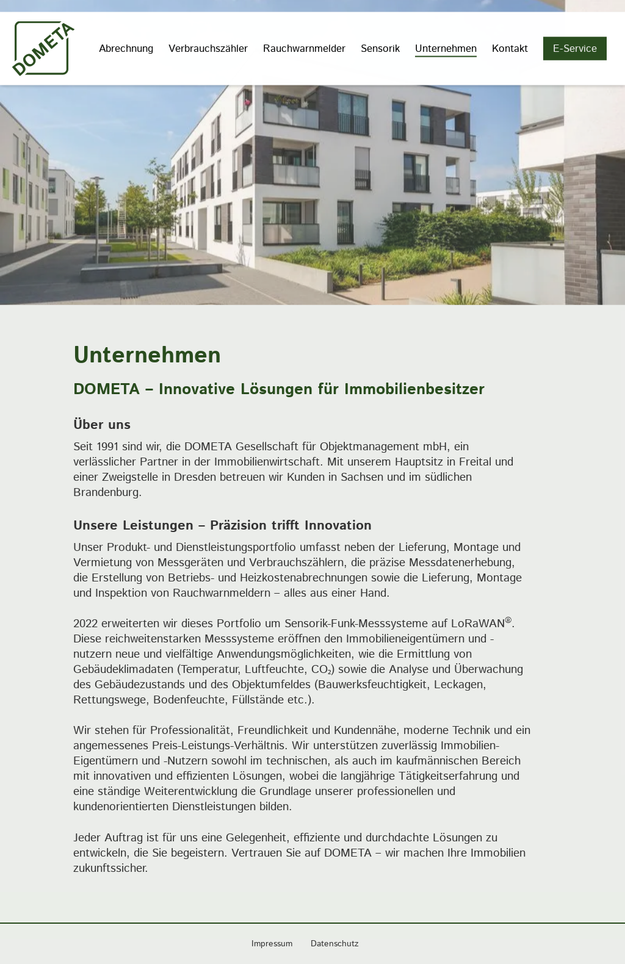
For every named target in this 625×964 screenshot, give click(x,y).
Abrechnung (126, 47)
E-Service (575, 47)
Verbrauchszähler (208, 47)
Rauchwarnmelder (304, 47)
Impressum (271, 944)
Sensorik (380, 47)
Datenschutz (335, 944)
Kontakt (510, 47)
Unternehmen (446, 47)
